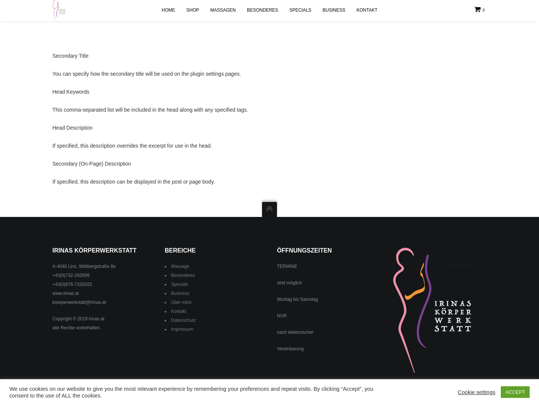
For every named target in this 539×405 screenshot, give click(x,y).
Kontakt (178, 311)
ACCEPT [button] (515, 392)
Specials (179, 284)
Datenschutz (183, 320)
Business (180, 293)
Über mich (181, 302)
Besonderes (183, 275)
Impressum (182, 329)
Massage (180, 266)
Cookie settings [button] (476, 392)
